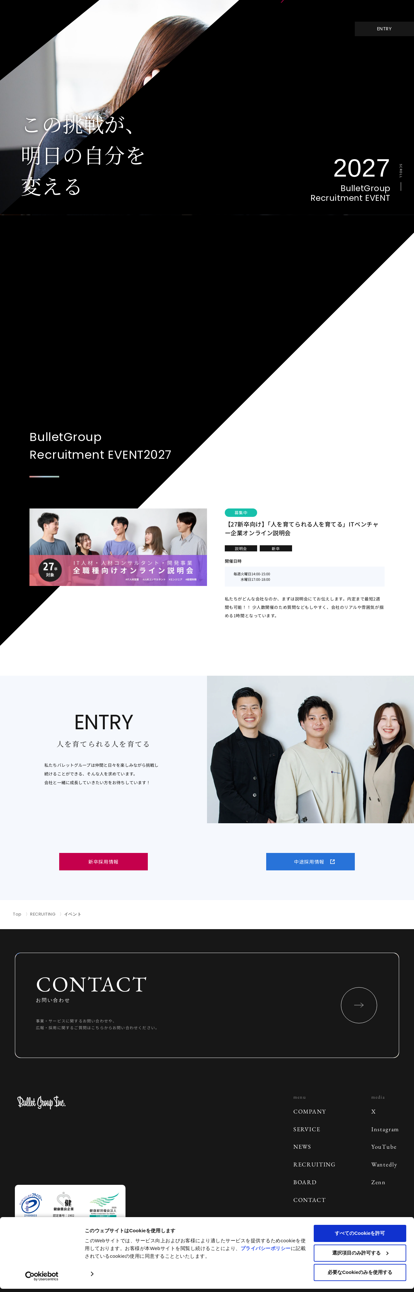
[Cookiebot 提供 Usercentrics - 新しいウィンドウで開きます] (42, 1276)
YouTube (384, 1146)
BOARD (305, 1182)
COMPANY (309, 1111)
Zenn (378, 1182)
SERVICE (307, 1129)
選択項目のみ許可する (360, 1253)
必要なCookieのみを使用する (360, 1272)
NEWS (302, 1146)
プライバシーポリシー (266, 1248)
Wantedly (384, 1164)
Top (17, 914)
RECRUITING (43, 914)
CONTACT (309, 1200)
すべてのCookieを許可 (360, 1233)
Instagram (385, 1129)
